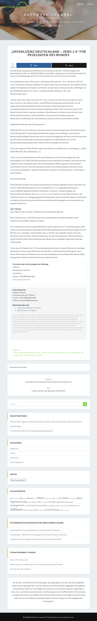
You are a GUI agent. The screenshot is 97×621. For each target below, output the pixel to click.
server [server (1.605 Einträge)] (61, 506)
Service (90, 4)
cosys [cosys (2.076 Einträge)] (53, 498)
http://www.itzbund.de (21, 279)
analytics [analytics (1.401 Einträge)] (16, 498)
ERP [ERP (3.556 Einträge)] (39, 501)
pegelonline (75, 352)
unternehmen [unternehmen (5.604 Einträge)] (52, 509)
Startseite (80, 4)
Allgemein (16, 350)
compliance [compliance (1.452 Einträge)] (47, 498)
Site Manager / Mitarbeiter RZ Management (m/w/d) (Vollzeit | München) (38, 535)
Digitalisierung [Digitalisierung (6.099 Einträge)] (18, 501)
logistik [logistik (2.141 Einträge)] (59, 502)
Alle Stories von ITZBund (26, 310)
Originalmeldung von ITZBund (29, 308)
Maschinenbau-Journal (24, 552)
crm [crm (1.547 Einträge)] (57, 498)
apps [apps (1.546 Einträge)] (24, 498)
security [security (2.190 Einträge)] (56, 505)
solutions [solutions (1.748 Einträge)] (26, 510)
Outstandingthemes (66, 617)
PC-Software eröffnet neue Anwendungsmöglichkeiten (31, 431)
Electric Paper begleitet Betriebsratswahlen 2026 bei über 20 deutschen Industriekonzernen (46, 422)
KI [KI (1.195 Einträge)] (48, 502)
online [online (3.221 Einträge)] (44, 505)
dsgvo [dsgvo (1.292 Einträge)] (28, 502)
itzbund (57, 352)
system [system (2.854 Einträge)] (36, 510)
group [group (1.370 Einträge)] (43, 502)
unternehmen (29, 355)
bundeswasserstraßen (27, 352)
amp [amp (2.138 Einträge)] (11, 498)
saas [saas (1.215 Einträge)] (48, 506)
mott (63, 352)
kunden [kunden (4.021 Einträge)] (52, 501)
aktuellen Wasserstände (44, 194)
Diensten (55, 188)
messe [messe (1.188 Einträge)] (26, 506)
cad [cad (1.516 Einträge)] (35, 498)
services (16, 355)
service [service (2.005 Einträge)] (66, 506)
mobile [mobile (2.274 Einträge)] (39, 505)
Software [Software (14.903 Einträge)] (16, 509)
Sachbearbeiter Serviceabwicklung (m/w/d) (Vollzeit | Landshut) (35, 530)
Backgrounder (15, 426)
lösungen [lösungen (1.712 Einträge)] (70, 502)
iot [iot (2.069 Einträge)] (46, 502)
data (38, 352)
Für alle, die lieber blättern (20, 569)
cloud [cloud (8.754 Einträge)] (40, 498)
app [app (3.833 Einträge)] (21, 498)
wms (40, 355)
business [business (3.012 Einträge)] (30, 498)
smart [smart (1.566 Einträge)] (78, 506)
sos (21, 355)
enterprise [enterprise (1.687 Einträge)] (34, 502)
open (68, 352)
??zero (15, 352)
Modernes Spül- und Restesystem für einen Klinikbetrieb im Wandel (36, 564)
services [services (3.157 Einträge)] (72, 505)
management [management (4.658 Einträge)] (17, 505)
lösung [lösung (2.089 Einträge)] (64, 502)
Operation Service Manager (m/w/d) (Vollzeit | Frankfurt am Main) (36, 539)
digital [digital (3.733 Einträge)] (79, 498)
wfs (36, 355)
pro (82, 352)
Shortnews (14, 458)
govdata (50, 352)
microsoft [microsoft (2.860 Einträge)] (32, 505)
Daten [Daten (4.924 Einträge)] (66, 498)
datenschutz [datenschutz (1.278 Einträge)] (72, 498)
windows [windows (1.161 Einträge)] (67, 510)
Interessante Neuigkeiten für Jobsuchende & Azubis (38, 523)
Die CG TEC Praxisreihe (19, 560)
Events (13, 453)
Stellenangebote (17, 462)
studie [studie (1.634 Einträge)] (31, 510)
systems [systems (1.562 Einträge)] (41, 510)
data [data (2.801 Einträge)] (60, 498)
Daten (43, 352)
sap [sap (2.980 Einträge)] (51, 505)
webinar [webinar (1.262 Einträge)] (62, 510)
